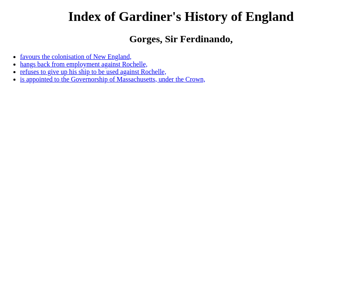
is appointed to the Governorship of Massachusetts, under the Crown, (112, 79)
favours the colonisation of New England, (76, 56)
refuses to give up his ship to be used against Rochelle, (93, 71)
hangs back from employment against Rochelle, (84, 64)
